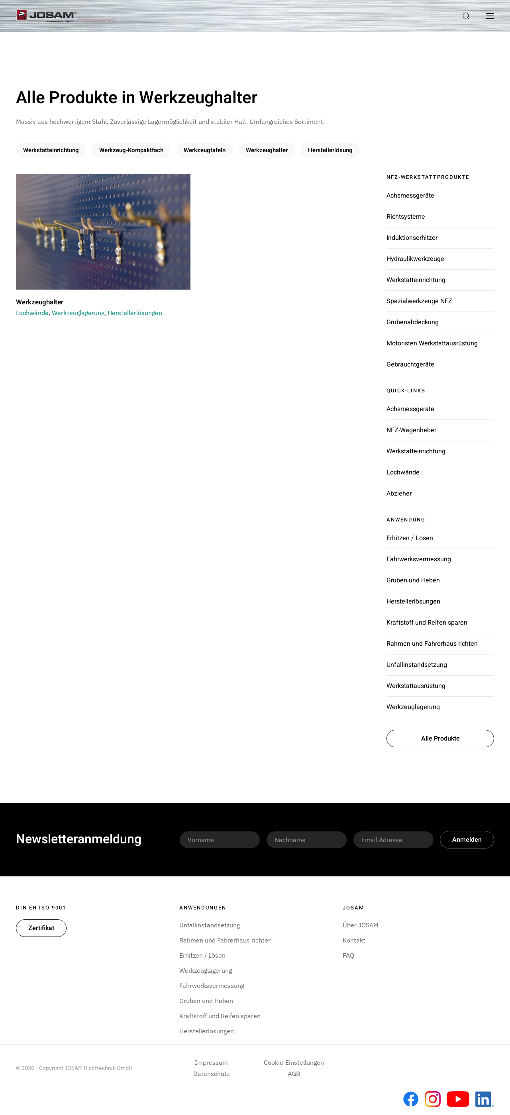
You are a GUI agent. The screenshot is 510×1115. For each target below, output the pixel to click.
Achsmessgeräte (410, 195)
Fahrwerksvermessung (418, 559)
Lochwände (32, 313)
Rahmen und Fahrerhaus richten (432, 644)
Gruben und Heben (413, 580)
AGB (294, 1074)
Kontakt (354, 940)
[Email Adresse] (393, 839)
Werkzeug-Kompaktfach (131, 150)
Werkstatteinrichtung (51, 150)
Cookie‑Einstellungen (294, 1062)
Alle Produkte (440, 738)
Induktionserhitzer (411, 238)
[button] (466, 16)
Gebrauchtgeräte (410, 364)
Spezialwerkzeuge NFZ (419, 301)
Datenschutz (211, 1074)
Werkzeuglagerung (78, 313)
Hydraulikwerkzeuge (415, 259)
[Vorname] (219, 839)
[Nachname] (306, 839)
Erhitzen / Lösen (409, 538)
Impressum (211, 1062)
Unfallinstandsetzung (416, 665)
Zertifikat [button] (41, 928)
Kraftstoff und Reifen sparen (426, 622)
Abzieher (399, 493)
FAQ (348, 955)
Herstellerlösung (330, 150)
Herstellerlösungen (135, 313)
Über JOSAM (361, 925)
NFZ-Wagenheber (411, 430)
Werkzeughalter (267, 150)
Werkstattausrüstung (415, 686)
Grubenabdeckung (412, 322)
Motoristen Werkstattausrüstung (432, 343)
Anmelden (467, 840)
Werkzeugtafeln (205, 150)
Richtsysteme (405, 216)
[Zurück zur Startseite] (66, 16)
